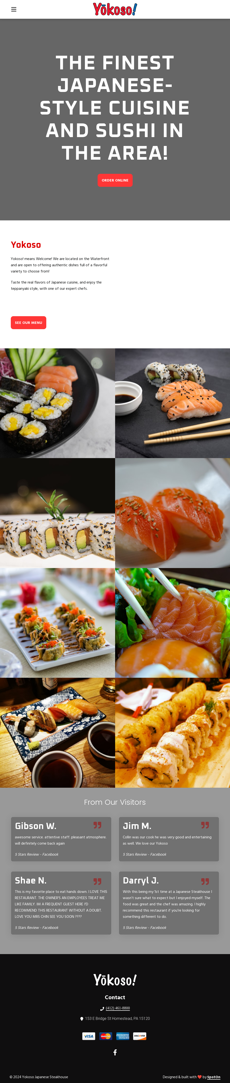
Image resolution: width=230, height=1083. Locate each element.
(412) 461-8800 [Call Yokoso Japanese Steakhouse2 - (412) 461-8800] (118, 1008)
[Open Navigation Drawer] (14, 9)
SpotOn (213, 1077)
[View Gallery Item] (57, 403)
